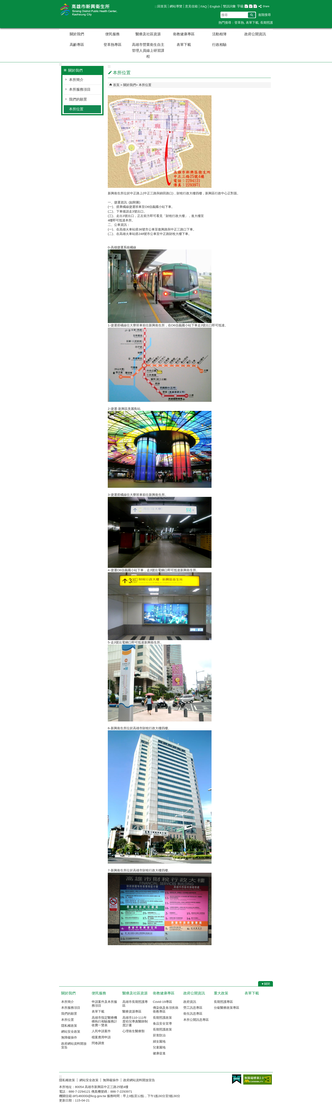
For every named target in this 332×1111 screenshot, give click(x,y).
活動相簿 (219, 34)
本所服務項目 (80, 89)
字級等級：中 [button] (251, 6)
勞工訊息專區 (192, 1007)
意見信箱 (191, 6)
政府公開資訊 (255, 34)
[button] (251, 15)
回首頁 (162, 6)
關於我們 (77, 34)
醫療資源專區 (131, 1011)
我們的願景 (78, 99)
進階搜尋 (264, 14)
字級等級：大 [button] (255, 6)
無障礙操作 (69, 1037)
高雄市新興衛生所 (95, 10)
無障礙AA (257, 1079)
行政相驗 (219, 45)
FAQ (204, 6)
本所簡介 (76, 80)
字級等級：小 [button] (246, 6)
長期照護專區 (223, 1001)
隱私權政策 (69, 1025)
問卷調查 (98, 1043)
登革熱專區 (113, 45)
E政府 (236, 1079)
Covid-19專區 (162, 1001)
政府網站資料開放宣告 (74, 1045)
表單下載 (252, 22)
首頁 (116, 85)
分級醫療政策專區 (226, 1007)
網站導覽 (176, 6)
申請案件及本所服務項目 (104, 1003)
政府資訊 (189, 1001)
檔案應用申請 (101, 1037)
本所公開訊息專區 (196, 1019)
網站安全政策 (70, 1031)
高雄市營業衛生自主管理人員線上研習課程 (148, 51)
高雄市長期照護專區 (135, 1003)
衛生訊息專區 (192, 1013)
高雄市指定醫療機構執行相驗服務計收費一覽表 (104, 1021)
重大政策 (221, 993)
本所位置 (76, 109)
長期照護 (266, 22)
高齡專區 (77, 45)
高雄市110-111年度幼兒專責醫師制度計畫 (135, 1021)
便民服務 (112, 34)
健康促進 (159, 1053)
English (215, 6)
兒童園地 (159, 1047)
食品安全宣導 (162, 1023)
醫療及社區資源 (148, 34)
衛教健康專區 (184, 34)
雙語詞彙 (229, 6)
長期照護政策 (162, 1017)
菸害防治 (159, 1035)
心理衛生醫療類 (133, 1031)
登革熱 (239, 22)
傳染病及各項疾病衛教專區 (165, 1009)
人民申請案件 (101, 1031)
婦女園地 (159, 1041)
